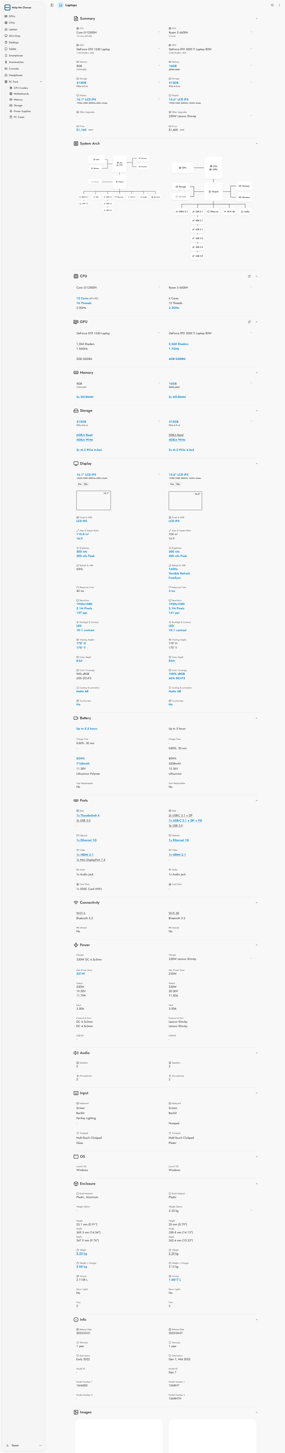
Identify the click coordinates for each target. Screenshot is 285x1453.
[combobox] (118, 34)
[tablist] (82, 484)
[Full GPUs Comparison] (249, 322)
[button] (119, 184)
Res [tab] (85, 484)
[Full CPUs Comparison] (249, 276)
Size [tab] (80, 484)
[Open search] (272, 5)
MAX (91, 129)
